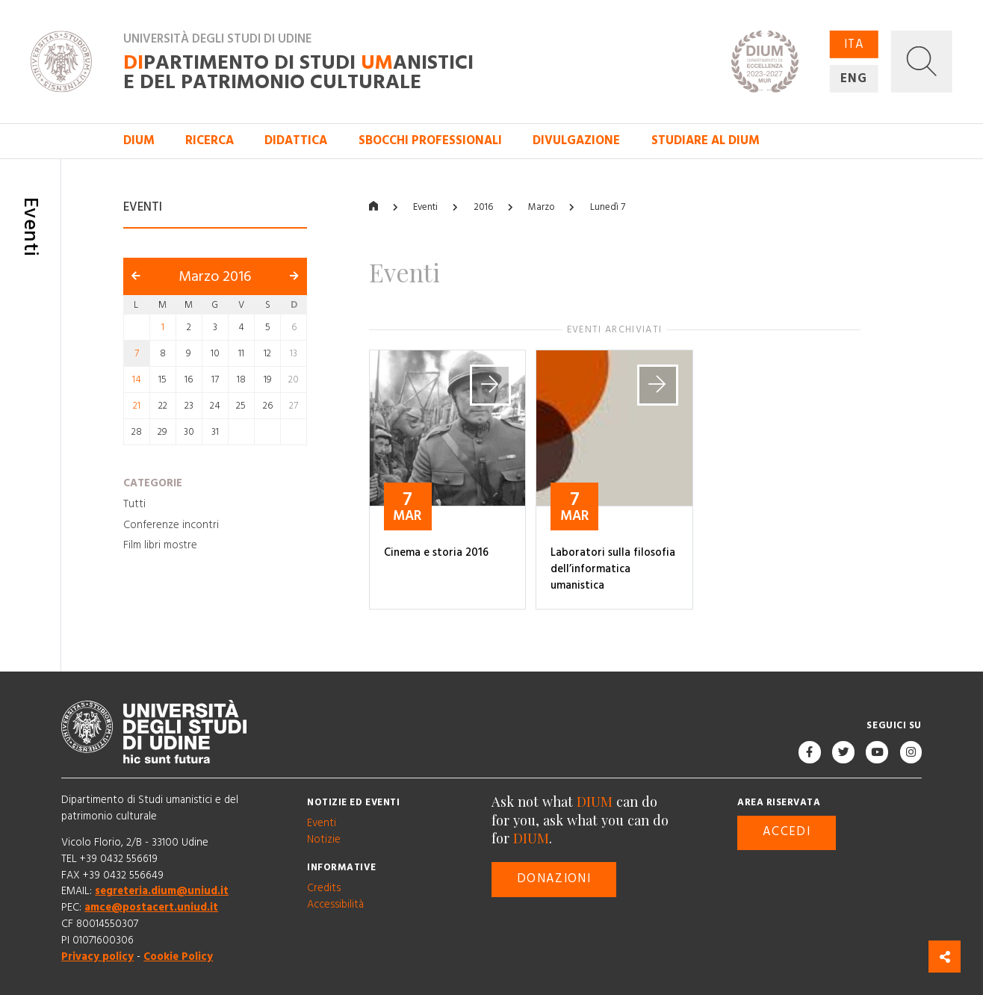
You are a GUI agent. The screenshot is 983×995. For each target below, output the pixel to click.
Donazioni (554, 878)
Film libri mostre (160, 545)
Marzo (541, 207)
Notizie (324, 839)
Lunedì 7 (607, 207)
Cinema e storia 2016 (436, 552)
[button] (921, 61)
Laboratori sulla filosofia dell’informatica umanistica (613, 569)
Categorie (152, 484)
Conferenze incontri (171, 525)
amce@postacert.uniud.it (151, 908)
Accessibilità (335, 904)
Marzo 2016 (215, 277)
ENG (853, 78)
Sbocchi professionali (430, 140)
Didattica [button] (295, 140)
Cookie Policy (178, 956)
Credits (324, 888)
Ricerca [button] (209, 140)
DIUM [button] (139, 140)
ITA (854, 44)
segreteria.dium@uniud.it (162, 891)
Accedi (786, 832)
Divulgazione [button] (576, 140)
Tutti (134, 504)
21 (136, 405)
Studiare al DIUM (705, 140)
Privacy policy (97, 956)
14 (136, 379)
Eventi (425, 207)
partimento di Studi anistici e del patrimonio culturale (298, 72)
